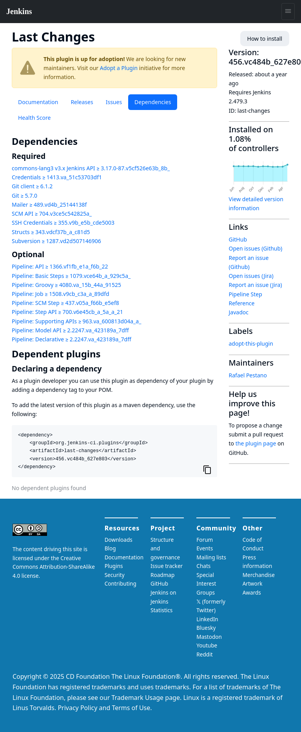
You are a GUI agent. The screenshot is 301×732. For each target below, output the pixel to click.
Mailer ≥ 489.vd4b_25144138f (49, 204)
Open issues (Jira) (251, 275)
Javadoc (238, 312)
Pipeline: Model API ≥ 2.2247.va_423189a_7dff (70, 330)
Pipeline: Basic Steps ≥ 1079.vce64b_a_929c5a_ (71, 275)
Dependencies (152, 102)
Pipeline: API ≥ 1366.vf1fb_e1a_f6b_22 (60, 266)
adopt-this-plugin (251, 343)
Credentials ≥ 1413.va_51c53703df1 (57, 177)
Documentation (38, 102)
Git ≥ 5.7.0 (24, 195)
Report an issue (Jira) (255, 284)
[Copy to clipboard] (207, 469)
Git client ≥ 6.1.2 (32, 186)
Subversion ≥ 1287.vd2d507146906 (56, 241)
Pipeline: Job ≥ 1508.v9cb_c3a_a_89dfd (60, 293)
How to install (264, 38)
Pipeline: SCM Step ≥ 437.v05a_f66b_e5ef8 (65, 303)
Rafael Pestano (248, 375)
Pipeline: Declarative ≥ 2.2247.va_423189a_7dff (71, 339)
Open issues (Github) (256, 248)
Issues (114, 102)
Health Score (34, 117)
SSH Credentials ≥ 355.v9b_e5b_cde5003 (63, 222)
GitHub (238, 239)
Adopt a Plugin (119, 68)
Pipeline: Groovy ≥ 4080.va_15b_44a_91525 (66, 284)
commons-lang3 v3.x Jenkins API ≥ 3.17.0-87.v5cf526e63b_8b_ (91, 168)
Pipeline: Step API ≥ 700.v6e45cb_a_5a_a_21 (67, 312)
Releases (82, 102)
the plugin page (256, 443)
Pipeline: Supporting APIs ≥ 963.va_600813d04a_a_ (76, 321)
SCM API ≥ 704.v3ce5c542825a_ (52, 213)
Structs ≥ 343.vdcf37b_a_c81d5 (51, 232)
